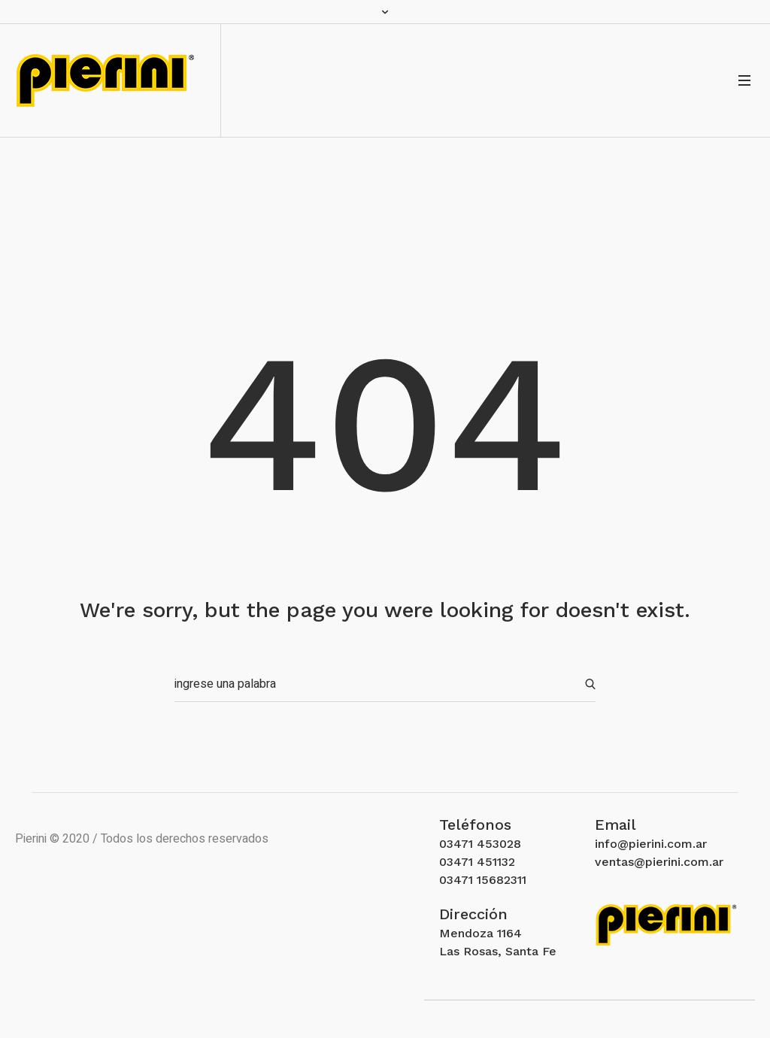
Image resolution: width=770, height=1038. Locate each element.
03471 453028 (480, 844)
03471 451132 (477, 862)
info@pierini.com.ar (651, 844)
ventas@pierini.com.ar (659, 862)
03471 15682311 (482, 880)
